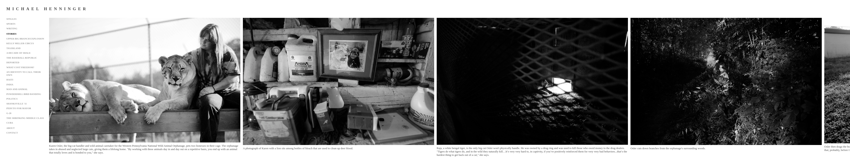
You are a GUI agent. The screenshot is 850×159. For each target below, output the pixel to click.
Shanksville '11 (16, 103)
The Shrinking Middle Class (25, 118)
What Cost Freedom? (20, 67)
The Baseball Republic (21, 57)
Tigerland (13, 48)
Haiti (9, 79)
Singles (11, 19)
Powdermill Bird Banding (23, 94)
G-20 (8, 113)
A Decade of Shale (18, 53)
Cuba (9, 122)
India (9, 84)
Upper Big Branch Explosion (25, 38)
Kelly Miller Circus (20, 43)
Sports (10, 24)
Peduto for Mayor (18, 108)
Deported (12, 62)
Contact (12, 132)
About (10, 128)
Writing (11, 28)
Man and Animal (17, 89)
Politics (12, 98)
